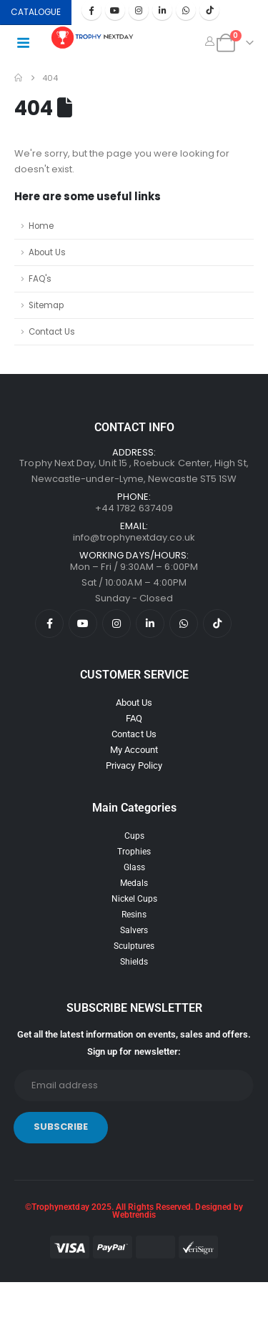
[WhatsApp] (186, 10)
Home (41, 226)
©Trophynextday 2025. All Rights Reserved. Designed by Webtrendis (134, 1211)
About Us (47, 252)
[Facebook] (91, 10)
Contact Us (52, 332)
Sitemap (46, 305)
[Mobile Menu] (27, 43)
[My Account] (209, 41)
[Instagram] (139, 10)
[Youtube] (115, 10)
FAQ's (40, 279)
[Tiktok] (209, 10)
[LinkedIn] (162, 10)
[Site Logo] (93, 38)
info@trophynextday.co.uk (134, 537)
